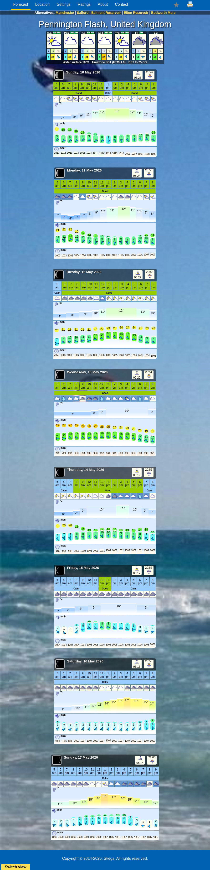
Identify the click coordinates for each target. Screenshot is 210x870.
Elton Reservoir (136, 13)
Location (42, 4)
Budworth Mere (163, 13)
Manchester (65, 13)
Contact (121, 4)
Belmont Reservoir (106, 13)
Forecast (20, 4)
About (103, 4)
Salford (82, 13)
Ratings (84, 4)
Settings (64, 4)
